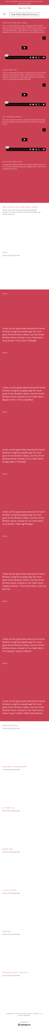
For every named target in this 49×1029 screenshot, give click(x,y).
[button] (5, 14)
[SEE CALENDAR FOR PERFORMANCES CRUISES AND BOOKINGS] (24, 2)
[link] (24, 14)
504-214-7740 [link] (24, 8)
